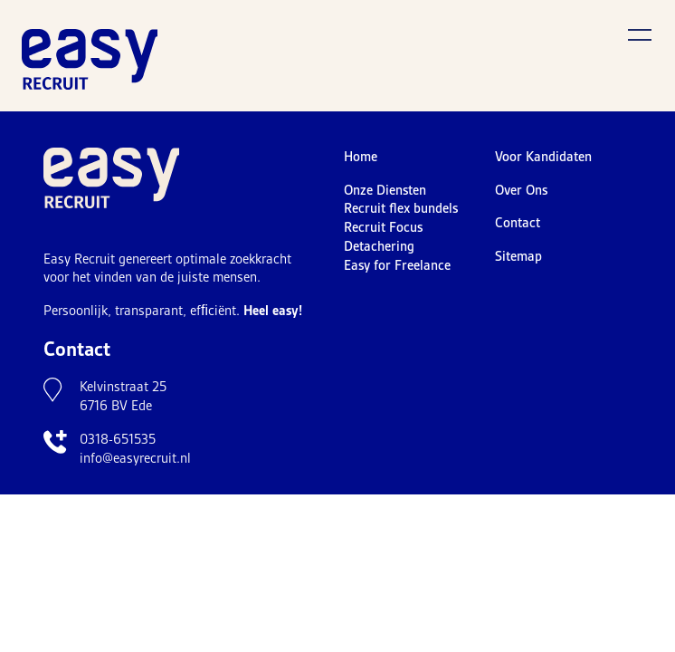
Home (360, 157)
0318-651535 (118, 439)
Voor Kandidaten (543, 157)
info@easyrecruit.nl (135, 458)
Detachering (379, 246)
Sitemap (518, 256)
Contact (517, 223)
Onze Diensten (385, 190)
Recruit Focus (383, 227)
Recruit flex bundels (401, 208)
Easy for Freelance (397, 265)
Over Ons (521, 190)
